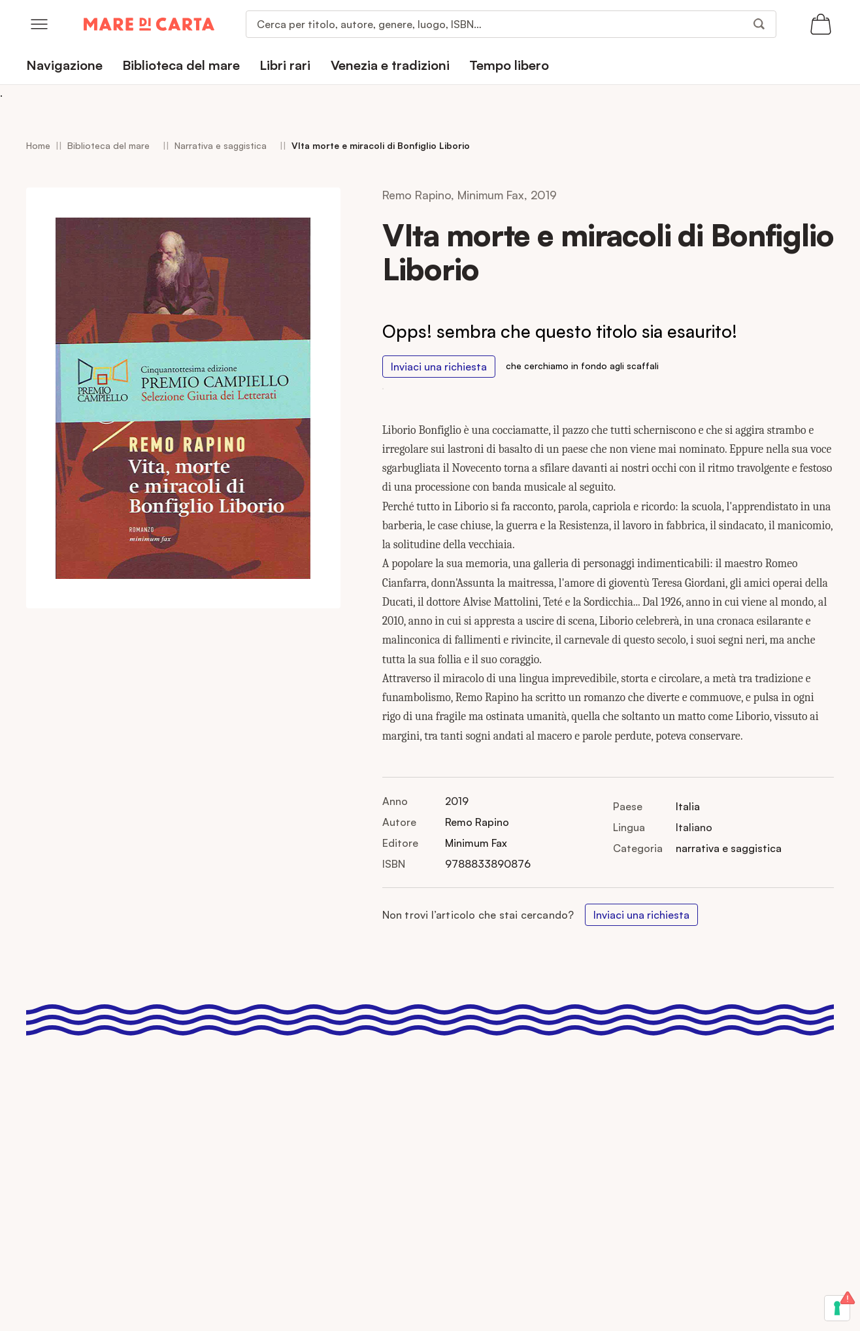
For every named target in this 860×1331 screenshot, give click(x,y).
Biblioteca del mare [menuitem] (181, 65)
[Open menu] (39, 24)
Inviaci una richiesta (439, 366)
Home (38, 145)
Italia (688, 806)
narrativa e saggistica (729, 848)
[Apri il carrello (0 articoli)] (821, 24)
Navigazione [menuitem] (64, 65)
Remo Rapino (477, 822)
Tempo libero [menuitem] (509, 65)
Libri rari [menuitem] (284, 65)
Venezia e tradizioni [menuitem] (390, 65)
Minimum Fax (476, 842)
